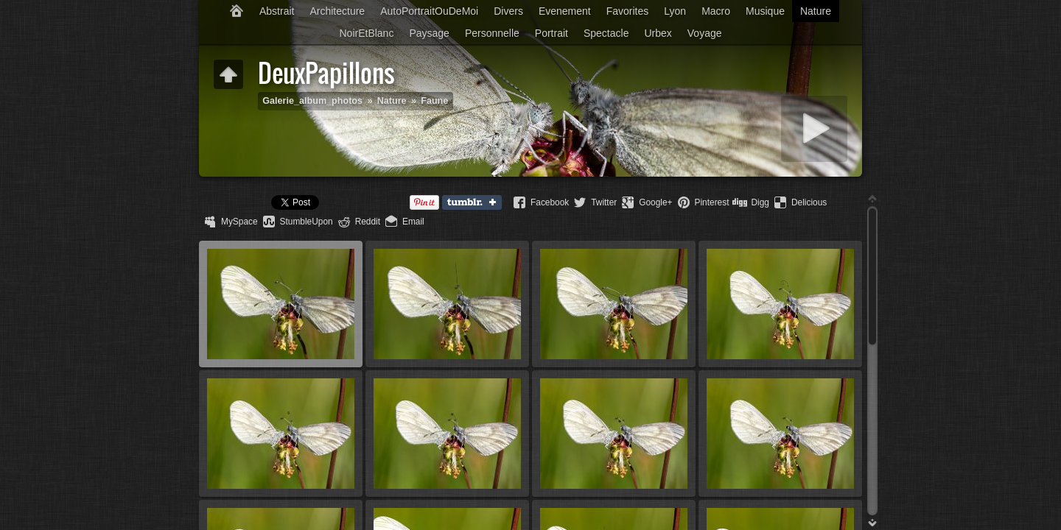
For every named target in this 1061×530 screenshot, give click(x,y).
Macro (715, 11)
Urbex (657, 33)
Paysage (429, 33)
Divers (508, 11)
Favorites (627, 11)
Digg (759, 202)
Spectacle (606, 33)
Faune (434, 101)
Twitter (604, 202)
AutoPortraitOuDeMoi (429, 11)
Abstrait (276, 11)
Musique (765, 11)
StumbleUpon (306, 221)
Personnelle (492, 33)
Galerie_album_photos (312, 101)
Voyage (704, 33)
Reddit (367, 221)
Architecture (337, 11)
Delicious (809, 202)
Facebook (549, 202)
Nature (815, 11)
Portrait (551, 33)
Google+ (655, 202)
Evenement (565, 11)
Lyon (675, 11)
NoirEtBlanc (366, 33)
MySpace (239, 221)
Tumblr (475, 203)
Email (413, 221)
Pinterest (712, 202)
